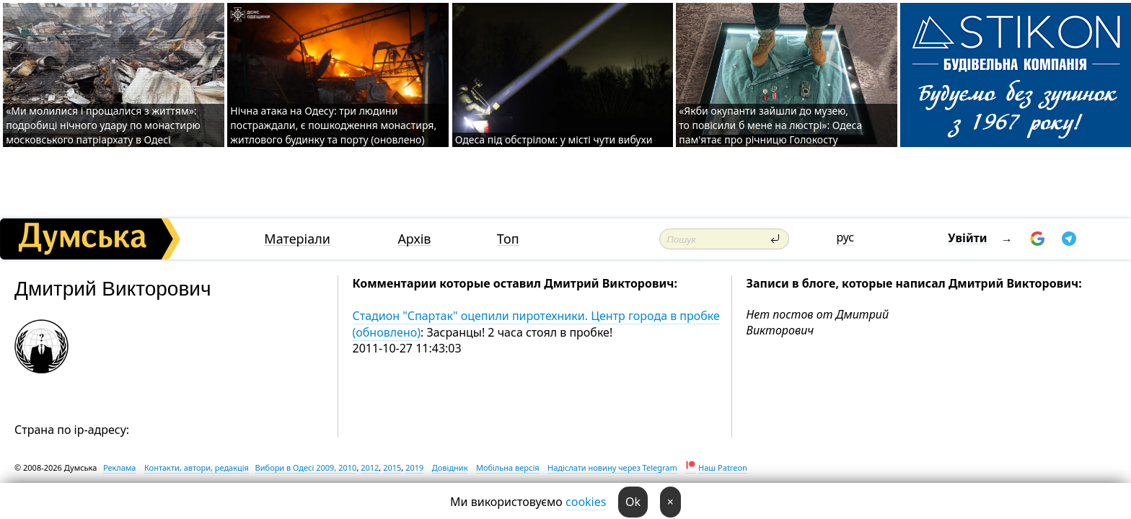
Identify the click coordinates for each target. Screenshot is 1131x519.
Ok (633, 502)
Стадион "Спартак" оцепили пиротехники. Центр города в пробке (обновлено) (536, 324)
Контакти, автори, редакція (196, 467)
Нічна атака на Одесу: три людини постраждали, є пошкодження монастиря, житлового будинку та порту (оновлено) (333, 125)
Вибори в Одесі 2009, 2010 (306, 467)
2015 (392, 467)
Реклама (119, 467)
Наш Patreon (722, 467)
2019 (414, 467)
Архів (414, 239)
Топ (508, 239)
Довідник (450, 467)
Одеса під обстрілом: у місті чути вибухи (554, 139)
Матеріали (297, 239)
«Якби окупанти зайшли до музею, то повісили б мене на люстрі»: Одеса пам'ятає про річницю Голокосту (770, 125)
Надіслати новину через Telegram (612, 467)
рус (845, 237)
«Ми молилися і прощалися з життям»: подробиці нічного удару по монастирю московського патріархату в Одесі (103, 125)
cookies (586, 502)
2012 (370, 467)
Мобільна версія (508, 467)
